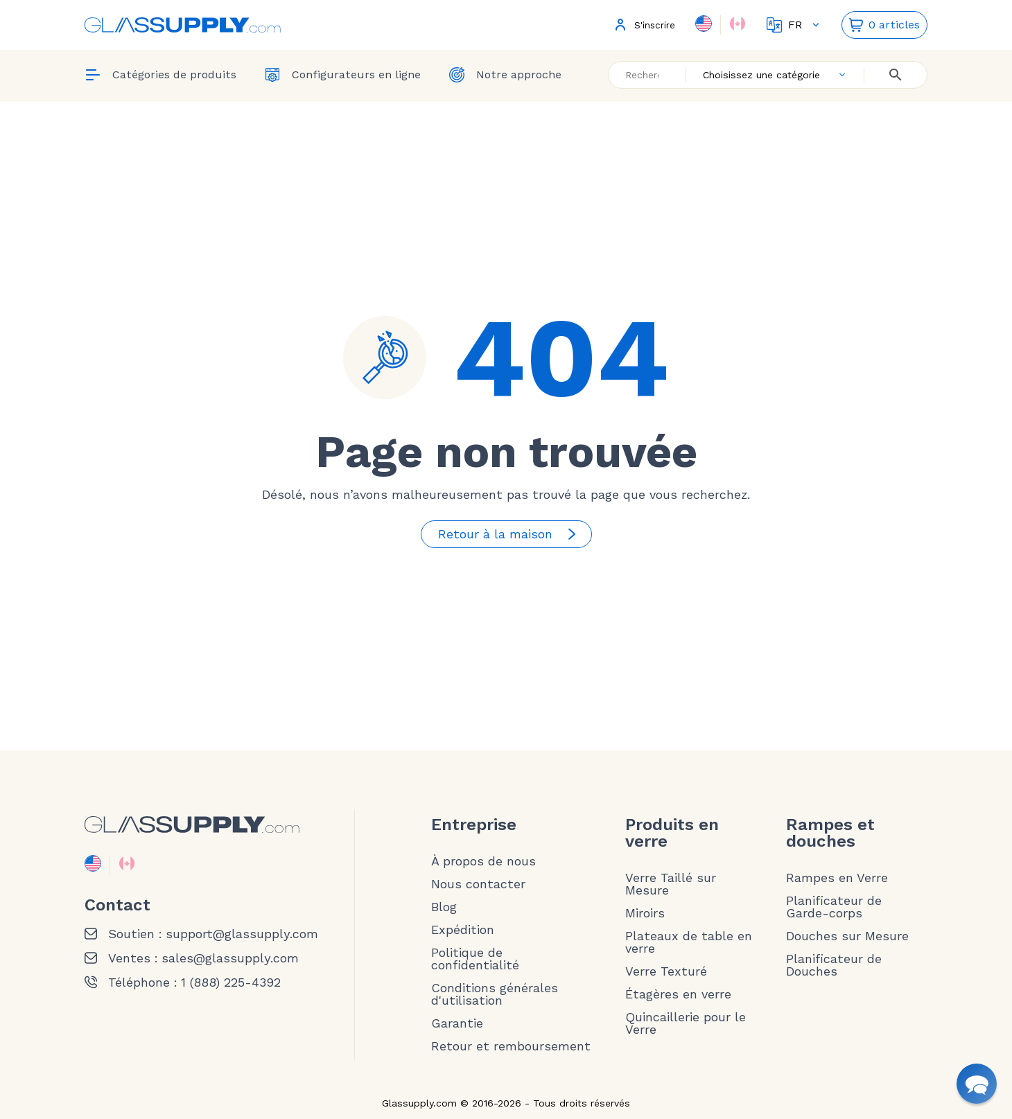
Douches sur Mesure (847, 936)
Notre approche (504, 75)
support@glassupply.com (242, 934)
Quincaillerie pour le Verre (685, 1023)
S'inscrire (643, 25)
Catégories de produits (160, 75)
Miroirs (645, 913)
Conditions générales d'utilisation (494, 994)
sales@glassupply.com (230, 958)
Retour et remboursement (511, 1046)
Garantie (457, 1023)
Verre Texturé (666, 971)
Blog (444, 907)
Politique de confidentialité (475, 958)
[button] (977, 1084)
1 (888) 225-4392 (231, 982)
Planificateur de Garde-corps (834, 907)
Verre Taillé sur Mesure (670, 884)
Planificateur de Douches (834, 965)
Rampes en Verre (837, 878)
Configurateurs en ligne (342, 75)
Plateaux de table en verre (688, 942)
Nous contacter (478, 884)
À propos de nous (483, 861)
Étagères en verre (678, 994)
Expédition (462, 930)
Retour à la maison (509, 534)
